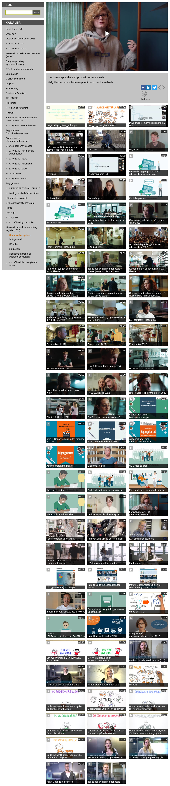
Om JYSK (11, 33)
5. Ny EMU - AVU (18, 168)
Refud (9, 207)
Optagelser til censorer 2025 (20, 38)
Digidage (10, 212)
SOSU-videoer (13, 173)
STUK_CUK (12, 217)
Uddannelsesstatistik (16, 198)
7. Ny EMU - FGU (18, 48)
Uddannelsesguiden (20, 235)
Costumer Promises (16, 93)
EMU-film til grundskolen (21, 222)
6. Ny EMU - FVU (18, 178)
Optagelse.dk (16, 239)
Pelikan (10, 112)
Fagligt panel (12, 183)
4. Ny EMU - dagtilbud (20, 163)
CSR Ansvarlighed (15, 78)
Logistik (10, 83)
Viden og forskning (18, 107)
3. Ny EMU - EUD (18, 158)
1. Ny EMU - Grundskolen (22, 125)
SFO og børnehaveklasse (19, 146)
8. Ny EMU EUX (14, 29)
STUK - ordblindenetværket (20, 69)
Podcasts (145, 99)
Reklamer (11, 102)
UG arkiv (13, 244)
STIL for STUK (16, 43)
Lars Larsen (12, 73)
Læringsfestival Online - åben (24, 193)
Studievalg (14, 249)
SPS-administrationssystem (20, 203)
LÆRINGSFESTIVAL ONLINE (24, 188)
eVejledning (12, 88)
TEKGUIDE (12, 98)
